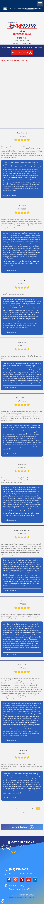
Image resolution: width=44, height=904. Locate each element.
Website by (26, 895)
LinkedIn (35, 879)
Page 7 (25, 60)
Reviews (14, 60)
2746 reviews (37, 47)
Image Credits (13, 895)
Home (4, 60)
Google (15, 879)
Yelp (22, 879)
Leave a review (19, 827)
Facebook (9, 879)
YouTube (28, 879)
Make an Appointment (20, 53)
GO (13, 851)
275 (24, 812)
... (19, 812)
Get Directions (22, 842)
